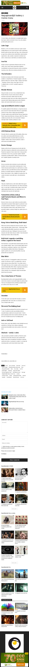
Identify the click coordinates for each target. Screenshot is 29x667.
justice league (4, 370)
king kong (10, 370)
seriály (10, 375)
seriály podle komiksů (17, 375)
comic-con (23, 365)
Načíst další (14, 508)
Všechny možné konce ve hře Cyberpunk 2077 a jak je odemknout (7, 595)
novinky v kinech (5, 375)
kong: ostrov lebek (16, 370)
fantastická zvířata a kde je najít (14, 367)
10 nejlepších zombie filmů (20, 491)
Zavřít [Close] (26, 653)
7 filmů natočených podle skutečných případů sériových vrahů (20, 478)
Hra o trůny (16, 368)
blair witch (18, 365)
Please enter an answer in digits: (8, 450)
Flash (12, 368)
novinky (18, 373)
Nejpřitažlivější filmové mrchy (16, 401)
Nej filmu (10, 10)
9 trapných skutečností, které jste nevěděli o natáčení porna (21, 542)
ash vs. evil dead (12, 365)
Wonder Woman (16, 377)
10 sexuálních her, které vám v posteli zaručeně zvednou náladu (7, 541)
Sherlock (24, 375)
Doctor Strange (4, 367)
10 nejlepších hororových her (21, 593)
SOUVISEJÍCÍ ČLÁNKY (6, 392)
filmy (22, 367)
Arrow (6, 365)
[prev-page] (2, 415)
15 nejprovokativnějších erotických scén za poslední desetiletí (7, 480)
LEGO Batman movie (16, 372)
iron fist (21, 368)
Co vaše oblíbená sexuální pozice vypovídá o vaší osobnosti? (20, 527)
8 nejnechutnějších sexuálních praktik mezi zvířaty (6, 527)
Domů (2, 10)
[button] (2, 7)
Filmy (6, 10)
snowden (3, 377)
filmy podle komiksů (5, 368)
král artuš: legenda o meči (6, 372)
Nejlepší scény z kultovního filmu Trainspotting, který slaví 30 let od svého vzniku (17, 396)
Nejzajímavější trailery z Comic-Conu (8, 373)
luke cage (23, 372)
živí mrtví (22, 377)
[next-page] (4, 415)
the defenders (9, 377)
